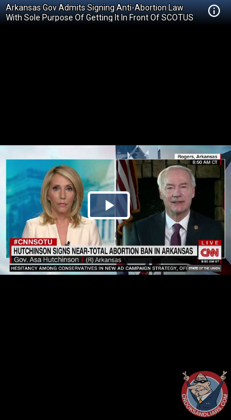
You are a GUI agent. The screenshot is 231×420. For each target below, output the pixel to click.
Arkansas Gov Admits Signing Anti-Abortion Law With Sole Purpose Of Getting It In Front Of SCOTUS (100, 12)
